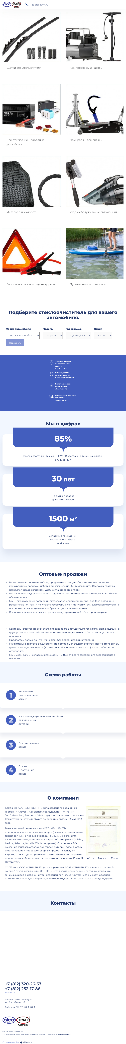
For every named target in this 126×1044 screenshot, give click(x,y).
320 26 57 (27, 4)
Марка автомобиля (18, 329)
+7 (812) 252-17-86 (22, 988)
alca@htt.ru (40, 4)
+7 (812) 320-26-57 (23, 984)
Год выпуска (74, 329)
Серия (98, 329)
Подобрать (15, 343)
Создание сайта (11, 1042)
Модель (48, 329)
